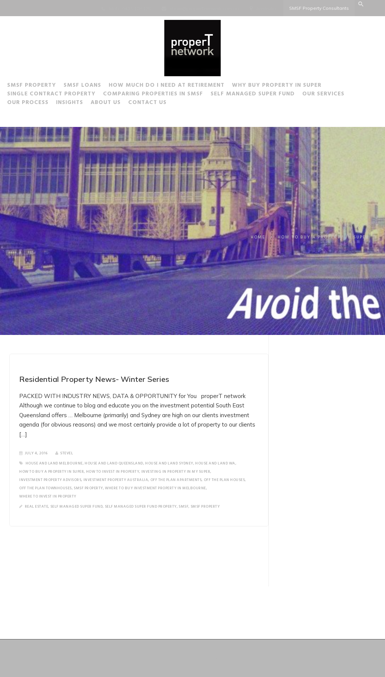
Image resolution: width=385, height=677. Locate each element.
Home (258, 237)
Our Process (44, 103)
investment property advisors (50, 480)
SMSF (183, 507)
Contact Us (163, 103)
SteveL (64, 453)
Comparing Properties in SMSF (169, 95)
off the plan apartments (176, 480)
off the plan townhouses (45, 488)
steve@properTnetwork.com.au (204, 8)
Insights (85, 103)
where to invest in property (47, 496)
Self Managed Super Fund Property (141, 507)
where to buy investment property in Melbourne (155, 488)
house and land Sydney (169, 463)
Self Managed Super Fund (269, 95)
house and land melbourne (54, 463)
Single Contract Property (67, 95)
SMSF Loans (98, 86)
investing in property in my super (176, 472)
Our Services (339, 95)
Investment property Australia (116, 480)
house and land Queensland (114, 463)
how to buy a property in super (51, 472)
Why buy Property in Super (293, 86)
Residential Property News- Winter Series (94, 379)
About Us (122, 103)
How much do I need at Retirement (183, 86)
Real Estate (37, 507)
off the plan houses (224, 480)
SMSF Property (47, 86)
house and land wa (215, 463)
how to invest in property (112, 472)
